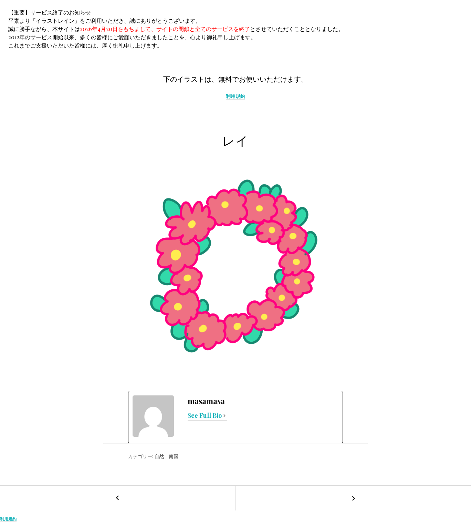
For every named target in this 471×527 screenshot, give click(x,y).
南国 (173, 456)
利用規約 (235, 96)
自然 (159, 456)
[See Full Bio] (224, 416)
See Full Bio (205, 415)
